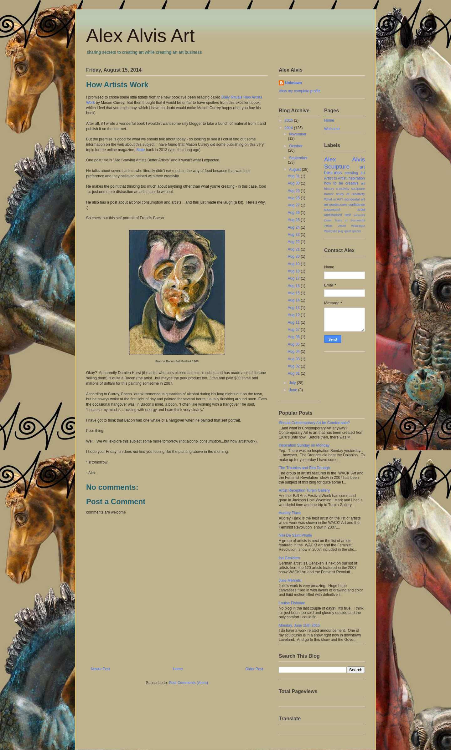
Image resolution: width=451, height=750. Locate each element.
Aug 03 (294, 359)
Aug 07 (294, 329)
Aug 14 (294, 300)
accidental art (355, 199)
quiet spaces (353, 231)
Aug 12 (294, 315)
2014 (289, 128)
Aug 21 (294, 249)
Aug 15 (294, 293)
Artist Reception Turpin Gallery (304, 490)
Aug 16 (294, 286)
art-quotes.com (335, 204)
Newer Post (100, 669)
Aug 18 (294, 271)
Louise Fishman (292, 603)
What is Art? (333, 199)
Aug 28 (294, 198)
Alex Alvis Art (140, 35)
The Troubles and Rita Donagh (304, 468)
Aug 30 (294, 183)
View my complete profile (299, 91)
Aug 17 (294, 278)
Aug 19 (294, 264)
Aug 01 (294, 373)
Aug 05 (294, 344)
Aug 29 (294, 191)
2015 (289, 120)
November (297, 134)
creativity (343, 188)
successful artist (344, 209)
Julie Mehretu (290, 580)
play (341, 231)
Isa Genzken (289, 558)
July (293, 383)
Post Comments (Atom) (188, 683)
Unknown (293, 83)
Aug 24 (294, 227)
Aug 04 (294, 351)
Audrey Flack (290, 513)
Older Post (254, 669)
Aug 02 (294, 366)
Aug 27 (294, 205)
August (295, 169)
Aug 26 (294, 212)
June (293, 390)
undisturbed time (337, 215)
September (298, 158)
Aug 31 (294, 176)
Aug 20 (294, 256)
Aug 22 (294, 242)
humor (329, 194)
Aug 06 (294, 337)
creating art (355, 173)
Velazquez (358, 225)
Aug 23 (294, 234)
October (296, 146)
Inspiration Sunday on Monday (304, 445)
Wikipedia (330, 231)
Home (178, 669)
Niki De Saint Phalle (295, 535)
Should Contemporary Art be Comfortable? (314, 423)
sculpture (358, 188)
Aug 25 (294, 220)
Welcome (332, 129)
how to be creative (341, 183)
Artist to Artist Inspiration (344, 178)
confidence (357, 204)
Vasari (342, 225)
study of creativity (350, 194)
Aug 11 (294, 322)
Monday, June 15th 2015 (299, 625)
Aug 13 (294, 308)
